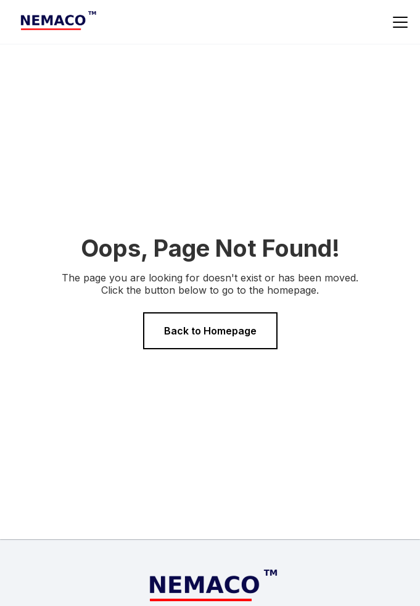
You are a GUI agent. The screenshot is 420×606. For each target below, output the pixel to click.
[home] (56, 22)
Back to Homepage (210, 331)
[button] (397, 22)
